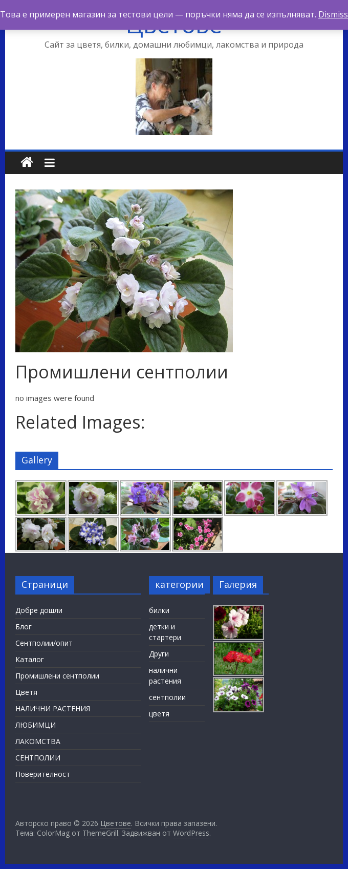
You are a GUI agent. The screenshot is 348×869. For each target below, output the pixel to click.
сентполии (167, 697)
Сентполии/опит (44, 643)
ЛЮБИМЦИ (35, 725)
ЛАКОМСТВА (37, 741)
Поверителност (42, 774)
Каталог (29, 659)
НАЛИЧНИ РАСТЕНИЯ (52, 708)
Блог (23, 626)
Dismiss (333, 14)
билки (159, 610)
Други (159, 654)
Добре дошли (38, 610)
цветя (159, 713)
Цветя (26, 692)
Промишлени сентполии (57, 676)
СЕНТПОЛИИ (37, 757)
